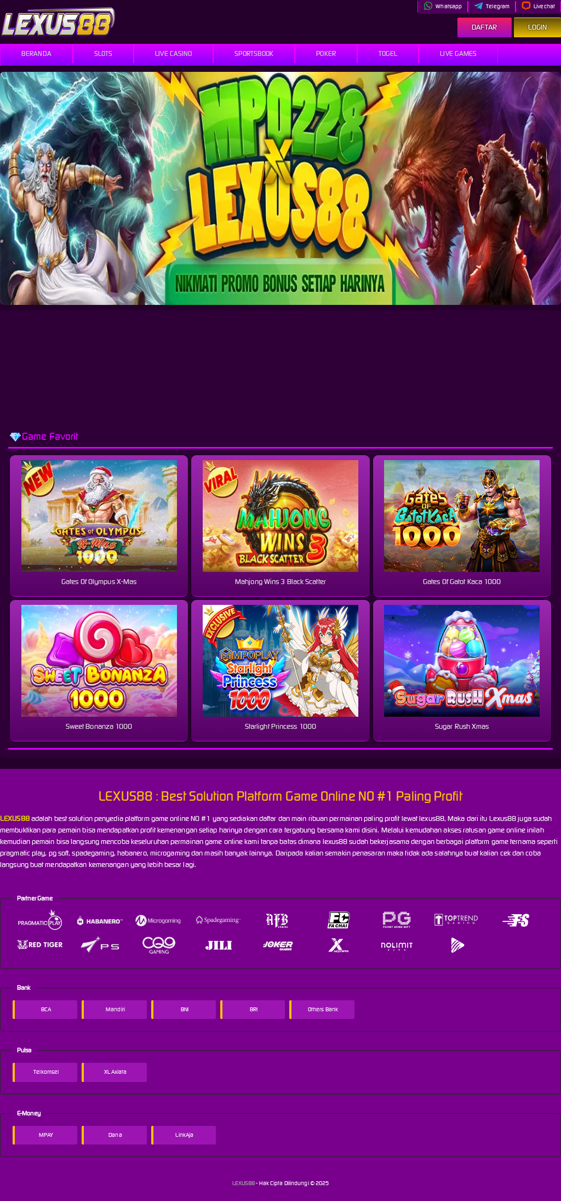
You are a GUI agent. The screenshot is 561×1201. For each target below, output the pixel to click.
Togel (388, 53)
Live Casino (173, 53)
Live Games (458, 53)
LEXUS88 (244, 1183)
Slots (103, 53)
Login (537, 27)
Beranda (36, 53)
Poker (326, 53)
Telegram (492, 6)
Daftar (484, 27)
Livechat (538, 6)
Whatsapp (442, 6)
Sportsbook (253, 53)
